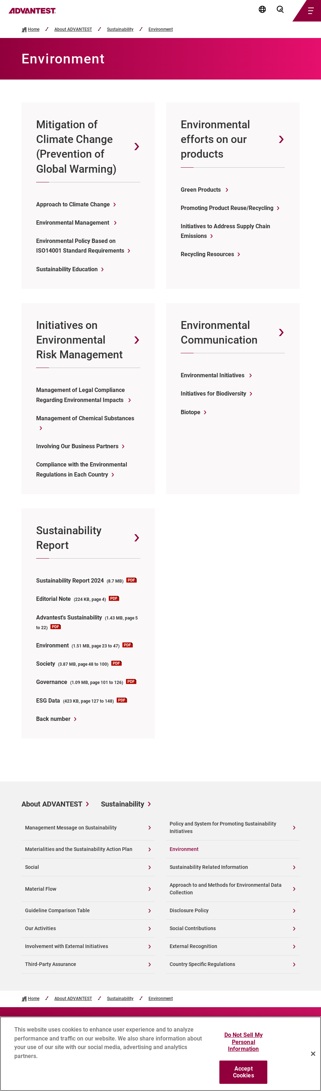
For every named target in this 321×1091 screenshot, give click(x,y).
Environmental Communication (219, 332)
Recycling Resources (207, 254)
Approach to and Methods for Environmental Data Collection (226, 888)
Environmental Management (73, 222)
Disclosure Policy (189, 910)
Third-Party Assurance (50, 964)
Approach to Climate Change (73, 204)
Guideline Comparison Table (57, 910)
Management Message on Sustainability (71, 828)
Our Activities (40, 928)
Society (79, 663)
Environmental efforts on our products (215, 139)
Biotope (190, 412)
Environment (161, 29)
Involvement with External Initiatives (66, 946)
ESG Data (81, 700)
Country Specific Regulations (202, 964)
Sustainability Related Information (209, 867)
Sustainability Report (69, 537)
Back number (53, 719)
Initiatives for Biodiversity (213, 393)
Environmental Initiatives (213, 375)
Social (32, 867)
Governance (86, 682)
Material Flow (40, 889)
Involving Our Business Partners (77, 446)
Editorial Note (77, 598)
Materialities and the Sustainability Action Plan (78, 849)
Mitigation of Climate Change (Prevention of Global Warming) (76, 146)
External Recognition (193, 946)
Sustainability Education (67, 269)
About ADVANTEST (73, 29)
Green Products (201, 189)
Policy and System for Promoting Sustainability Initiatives (223, 827)
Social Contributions (193, 928)
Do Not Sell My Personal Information (243, 1045)
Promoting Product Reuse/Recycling (227, 208)
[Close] (313, 1058)
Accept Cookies (243, 1076)
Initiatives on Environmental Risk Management (79, 340)
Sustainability (120, 29)
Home (33, 29)
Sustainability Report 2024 (86, 580)
